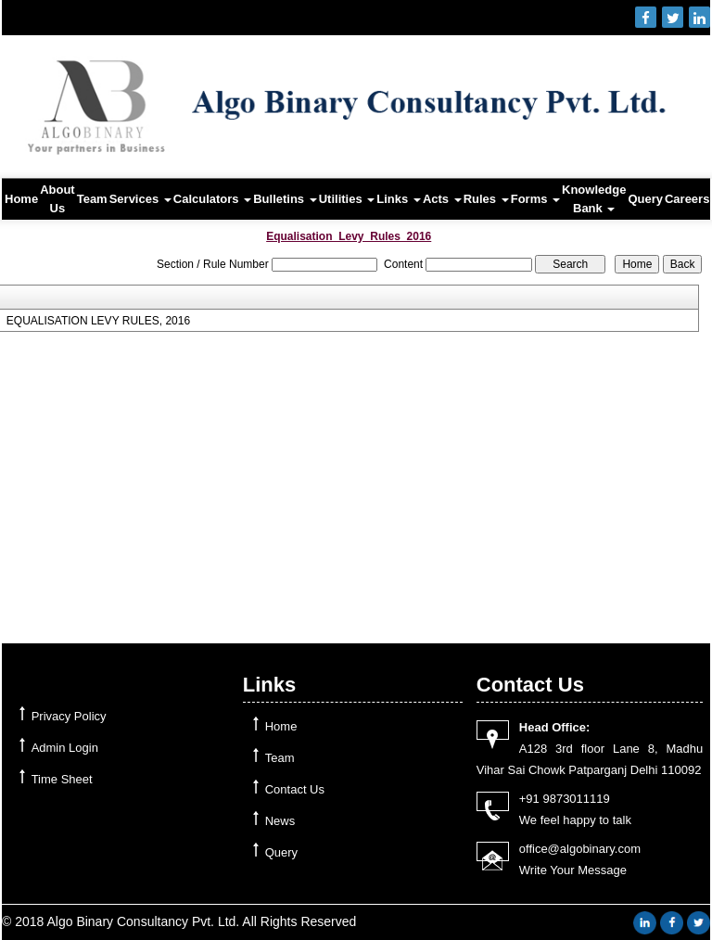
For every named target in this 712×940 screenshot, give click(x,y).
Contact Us (294, 789)
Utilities (347, 199)
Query (645, 199)
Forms (535, 199)
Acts (442, 199)
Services (140, 199)
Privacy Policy (69, 716)
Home (21, 199)
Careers (687, 199)
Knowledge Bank (594, 199)
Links (398, 199)
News (280, 821)
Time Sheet (62, 779)
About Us (57, 199)
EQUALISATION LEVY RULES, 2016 (98, 320)
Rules (486, 199)
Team (92, 199)
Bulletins (285, 199)
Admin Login (65, 748)
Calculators (212, 199)
